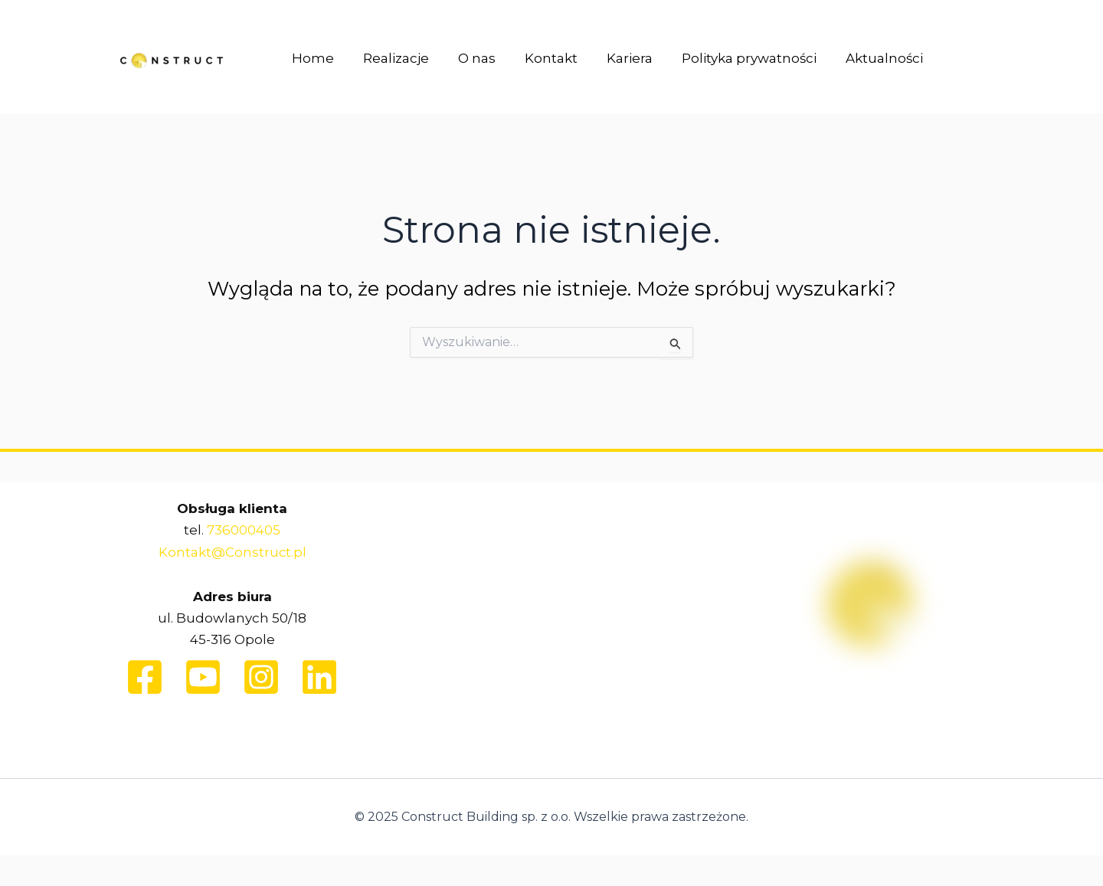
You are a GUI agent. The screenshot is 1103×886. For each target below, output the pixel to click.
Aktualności (864, 60)
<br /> (551, 612)
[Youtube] (203, 676)
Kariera (616, 60)
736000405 (243, 530)
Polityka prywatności (732, 60)
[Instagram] (261, 676)
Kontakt (540, 60)
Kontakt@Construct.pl (232, 551)
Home (311, 60)
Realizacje (391, 60)
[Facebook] (145, 676)
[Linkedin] (319, 676)
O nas (469, 60)
